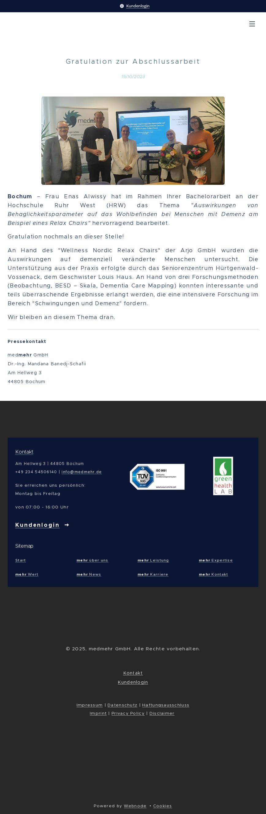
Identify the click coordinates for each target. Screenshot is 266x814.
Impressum (90, 705)
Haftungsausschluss (165, 705)
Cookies (162, 805)
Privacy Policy (128, 713)
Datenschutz (122, 705)
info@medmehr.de (82, 472)
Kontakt (24, 452)
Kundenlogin (138, 6)
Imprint (98, 713)
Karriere (153, 574)
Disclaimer (162, 713)
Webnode (135, 805)
